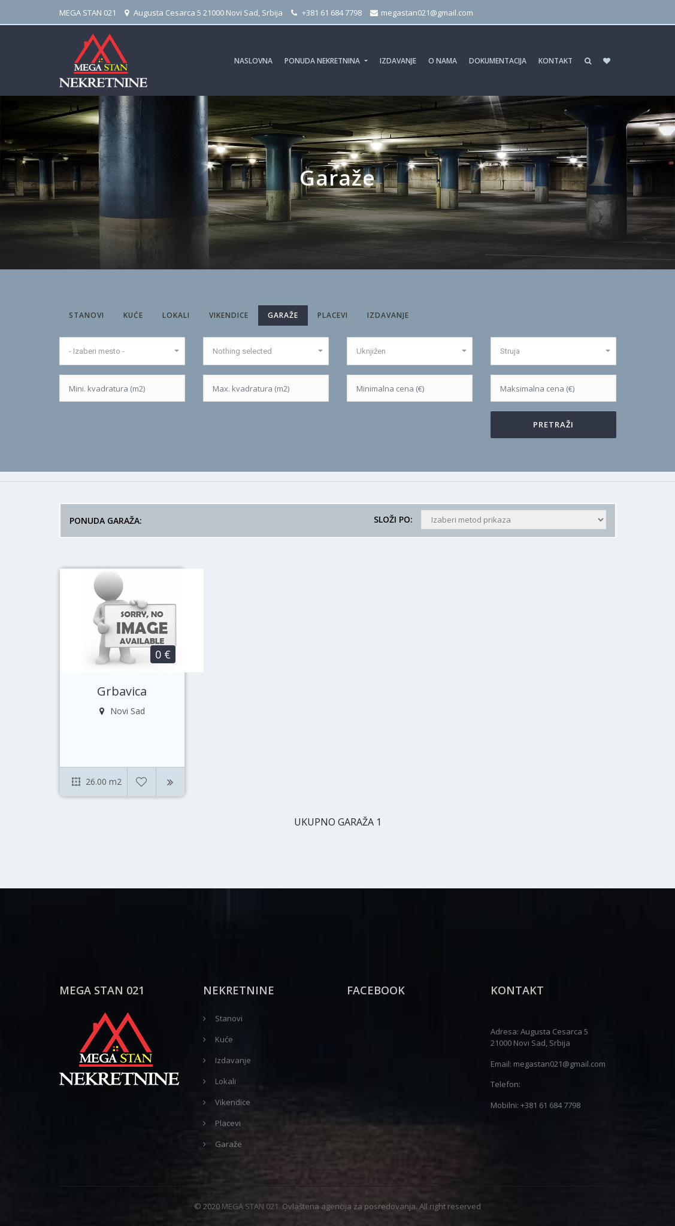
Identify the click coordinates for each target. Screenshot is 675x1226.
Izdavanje (398, 61)
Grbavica (122, 692)
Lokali (225, 1081)
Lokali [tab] (176, 315)
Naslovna (253, 61)
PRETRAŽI (553, 424)
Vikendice (232, 1102)
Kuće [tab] (133, 315)
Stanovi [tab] (86, 315)
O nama (442, 61)
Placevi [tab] (332, 315)
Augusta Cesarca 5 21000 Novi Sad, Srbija (204, 12)
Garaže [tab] (283, 315)
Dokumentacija (497, 61)
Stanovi (229, 1018)
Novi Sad (122, 711)
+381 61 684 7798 (326, 12)
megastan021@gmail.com (421, 12)
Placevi (228, 1123)
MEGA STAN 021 (87, 12)
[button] (122, 351)
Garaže (228, 1144)
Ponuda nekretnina (323, 61)
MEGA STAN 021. (251, 1206)
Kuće (224, 1039)
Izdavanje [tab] (388, 315)
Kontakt (555, 61)
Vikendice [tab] (229, 315)
